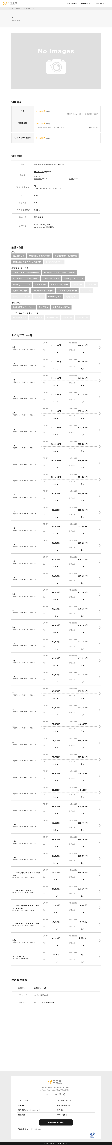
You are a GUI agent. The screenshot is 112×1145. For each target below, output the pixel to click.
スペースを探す (71, 3)
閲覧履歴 (85, 3)
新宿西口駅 (39, 171)
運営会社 (21, 1105)
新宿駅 (71, 179)
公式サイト (40, 987)
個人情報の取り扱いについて (29, 1110)
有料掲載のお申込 (56, 1122)
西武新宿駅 (38, 179)
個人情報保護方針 (64, 1105)
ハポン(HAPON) (41, 995)
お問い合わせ (62, 1115)
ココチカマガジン (101, 3)
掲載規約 (21, 1115)
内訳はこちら (93, 128)
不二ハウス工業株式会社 (44, 1002)
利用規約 (60, 1110)
